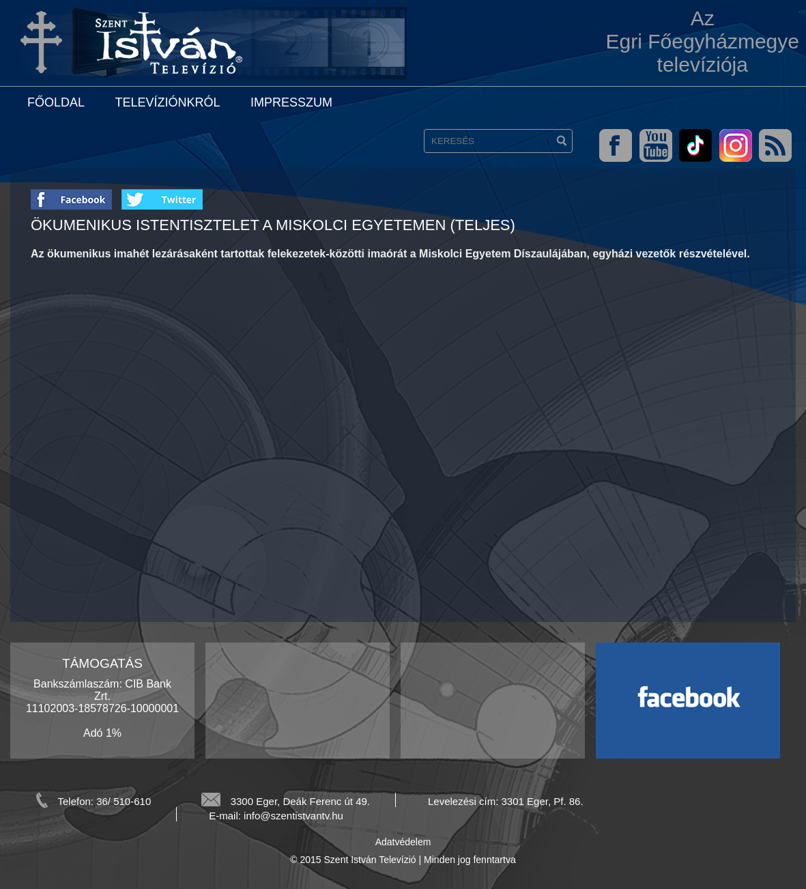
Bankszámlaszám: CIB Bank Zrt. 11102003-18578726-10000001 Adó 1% (102, 708)
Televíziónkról (167, 102)
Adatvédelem (403, 841)
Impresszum (291, 102)
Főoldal (56, 102)
